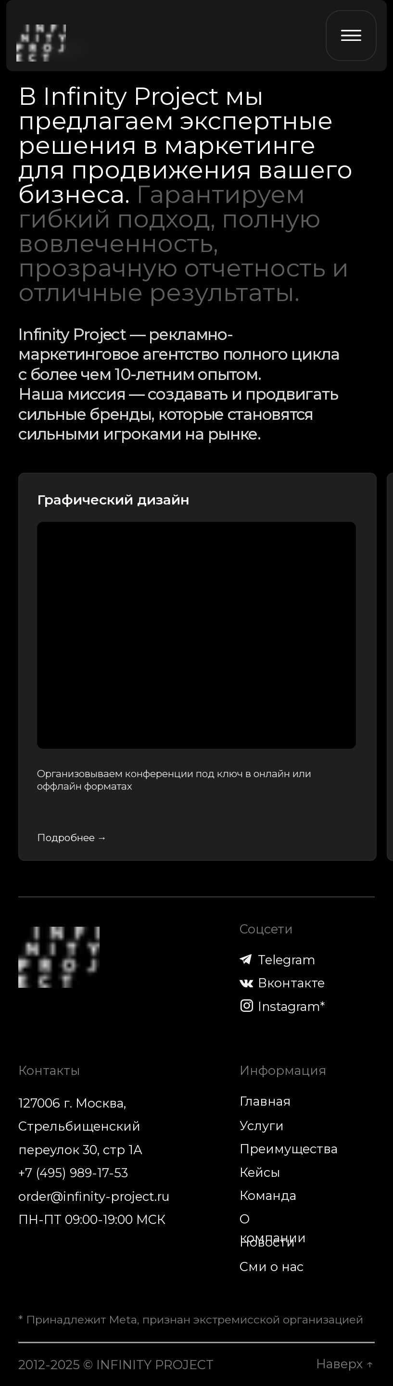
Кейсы (260, 1172)
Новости (267, 1242)
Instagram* (291, 1006)
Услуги (262, 1125)
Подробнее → (72, 838)
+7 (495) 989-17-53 (73, 1172)
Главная (265, 1101)
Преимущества (289, 1148)
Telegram (287, 959)
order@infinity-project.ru (94, 1196)
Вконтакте (291, 982)
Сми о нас (272, 1266)
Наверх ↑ (344, 1363)
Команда (268, 1195)
